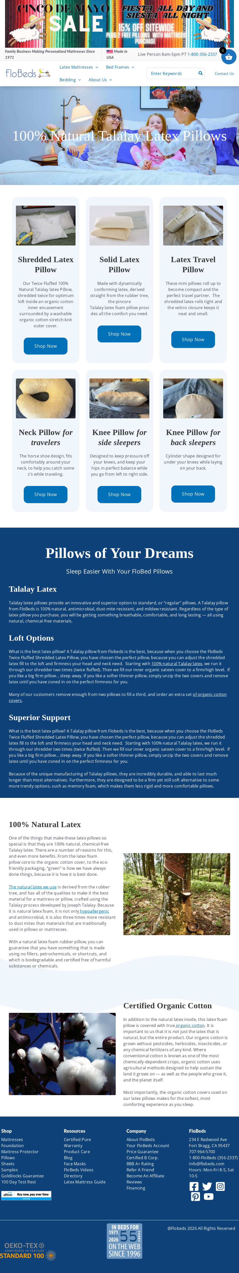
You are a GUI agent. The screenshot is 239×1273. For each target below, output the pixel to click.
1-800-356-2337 (202, 54)
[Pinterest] (195, 1196)
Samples (9, 1170)
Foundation (12, 1145)
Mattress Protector (20, 1151)
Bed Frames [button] (120, 67)
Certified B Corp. (143, 1157)
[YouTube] (209, 1196)
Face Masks (75, 1164)
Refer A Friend (140, 1170)
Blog (68, 1157)
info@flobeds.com (206, 1164)
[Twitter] (207, 1186)
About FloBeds (141, 1139)
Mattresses (12, 1139)
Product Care (77, 1151)
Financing (136, 1188)
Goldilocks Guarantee (22, 1176)
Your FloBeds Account (148, 1145)
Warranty (73, 1145)
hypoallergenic (94, 911)
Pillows (8, 1157)
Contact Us (224, 73)
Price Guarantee (143, 1151)
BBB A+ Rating (140, 1164)
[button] (95, 67)
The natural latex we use (33, 887)
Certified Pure (77, 1139)
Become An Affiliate (145, 1176)
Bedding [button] (70, 79)
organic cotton (190, 1025)
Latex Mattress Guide (85, 1182)
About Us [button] (100, 79)
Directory (73, 1176)
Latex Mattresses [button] (79, 67)
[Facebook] (194, 1186)
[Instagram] (220, 1186)
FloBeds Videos (79, 1170)
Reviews (134, 1182)
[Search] (201, 73)
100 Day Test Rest (18, 1182)
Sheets (8, 1164)
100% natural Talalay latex (176, 663)
